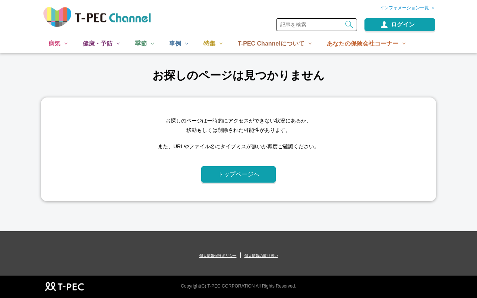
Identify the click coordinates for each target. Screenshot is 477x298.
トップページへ (238, 174)
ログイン (403, 24)
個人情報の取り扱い (261, 256)
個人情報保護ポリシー (218, 256)
